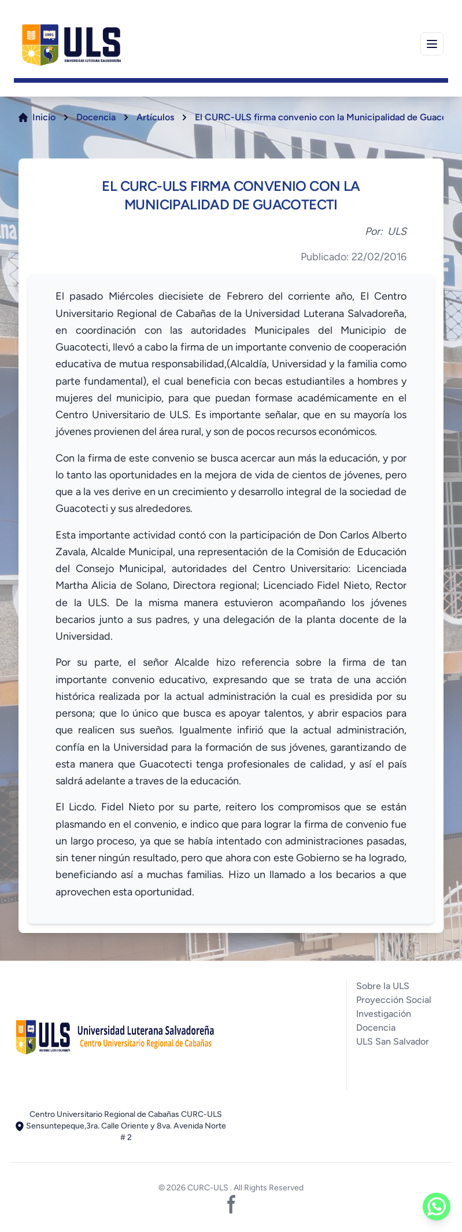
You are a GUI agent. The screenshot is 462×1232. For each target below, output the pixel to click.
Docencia (96, 117)
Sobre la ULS (382, 985)
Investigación (383, 1013)
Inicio (44, 117)
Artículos (155, 117)
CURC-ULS (208, 1188)
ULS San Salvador (392, 1041)
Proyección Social (393, 999)
